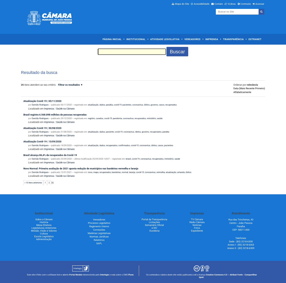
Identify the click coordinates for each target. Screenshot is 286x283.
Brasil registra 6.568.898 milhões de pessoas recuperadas (55, 114)
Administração (44, 239)
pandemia (117, 118)
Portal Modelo (75, 275)
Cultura (44, 233)
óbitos (147, 105)
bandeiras (116, 172)
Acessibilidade (201, 3)
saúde (159, 118)
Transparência (233, 39)
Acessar (259, 3)
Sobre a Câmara (44, 219)
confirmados (124, 145)
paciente (110, 132)
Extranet (255, 39)
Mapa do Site (182, 3)
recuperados (171, 105)
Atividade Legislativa (165, 39)
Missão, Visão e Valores (44, 230)
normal (125, 172)
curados (99, 118)
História (44, 222)
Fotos (197, 227)
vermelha (160, 172)
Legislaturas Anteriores (43, 227)
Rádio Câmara (196, 222)
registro (91, 118)
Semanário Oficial (154, 225)
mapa (95, 172)
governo (154, 105)
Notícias (197, 225)
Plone (131, 275)
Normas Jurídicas (99, 236)
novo (90, 172)
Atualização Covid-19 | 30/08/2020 (42, 128)
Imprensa (211, 39)
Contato (218, 3)
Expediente (197, 230)
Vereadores (192, 39)
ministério (151, 118)
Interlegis (104, 275)
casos (161, 105)
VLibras (232, 3)
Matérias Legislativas (99, 233)
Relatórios (99, 240)
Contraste (245, 3)
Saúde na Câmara (65, 108)
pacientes (126, 105)
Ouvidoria (154, 230)
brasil (128, 159)
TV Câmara (197, 219)
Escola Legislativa (44, 236)
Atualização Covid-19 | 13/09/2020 (42, 141)
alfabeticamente (242, 92)
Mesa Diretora (43, 225)
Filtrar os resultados (69, 84)
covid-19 (117, 105)
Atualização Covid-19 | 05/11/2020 (42, 101)
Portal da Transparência (154, 219)
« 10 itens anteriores (33, 182)
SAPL (99, 243)
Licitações (154, 222)
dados (102, 105)
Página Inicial (112, 39)
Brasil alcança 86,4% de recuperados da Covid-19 (50, 155)
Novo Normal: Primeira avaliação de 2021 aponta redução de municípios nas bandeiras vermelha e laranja (80, 168)
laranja (132, 172)
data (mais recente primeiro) (249, 88)
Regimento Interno (99, 226)
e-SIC (154, 227)
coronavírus (137, 105)
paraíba (109, 105)
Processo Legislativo (99, 223)
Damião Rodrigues (40, 105)
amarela (181, 172)
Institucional (135, 39)
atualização (93, 105)
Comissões (99, 229)
